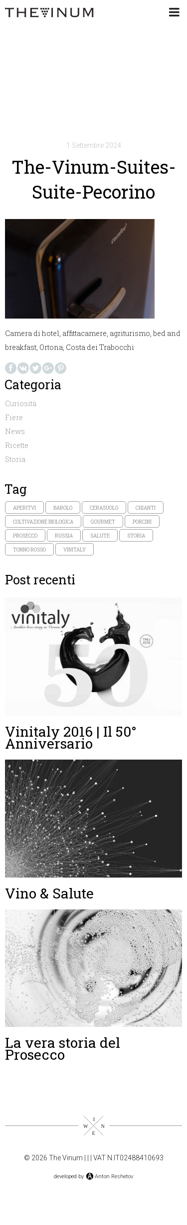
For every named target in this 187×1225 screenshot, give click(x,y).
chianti (146, 508)
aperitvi (24, 508)
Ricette (16, 445)
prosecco (25, 536)
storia (136, 536)
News (15, 431)
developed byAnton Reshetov (93, 1176)
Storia (15, 459)
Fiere (14, 417)
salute (100, 536)
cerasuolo (104, 508)
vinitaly (74, 550)
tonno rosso (29, 550)
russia (64, 536)
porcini (142, 522)
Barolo (62, 508)
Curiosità (20, 403)
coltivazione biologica (43, 522)
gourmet (103, 522)
